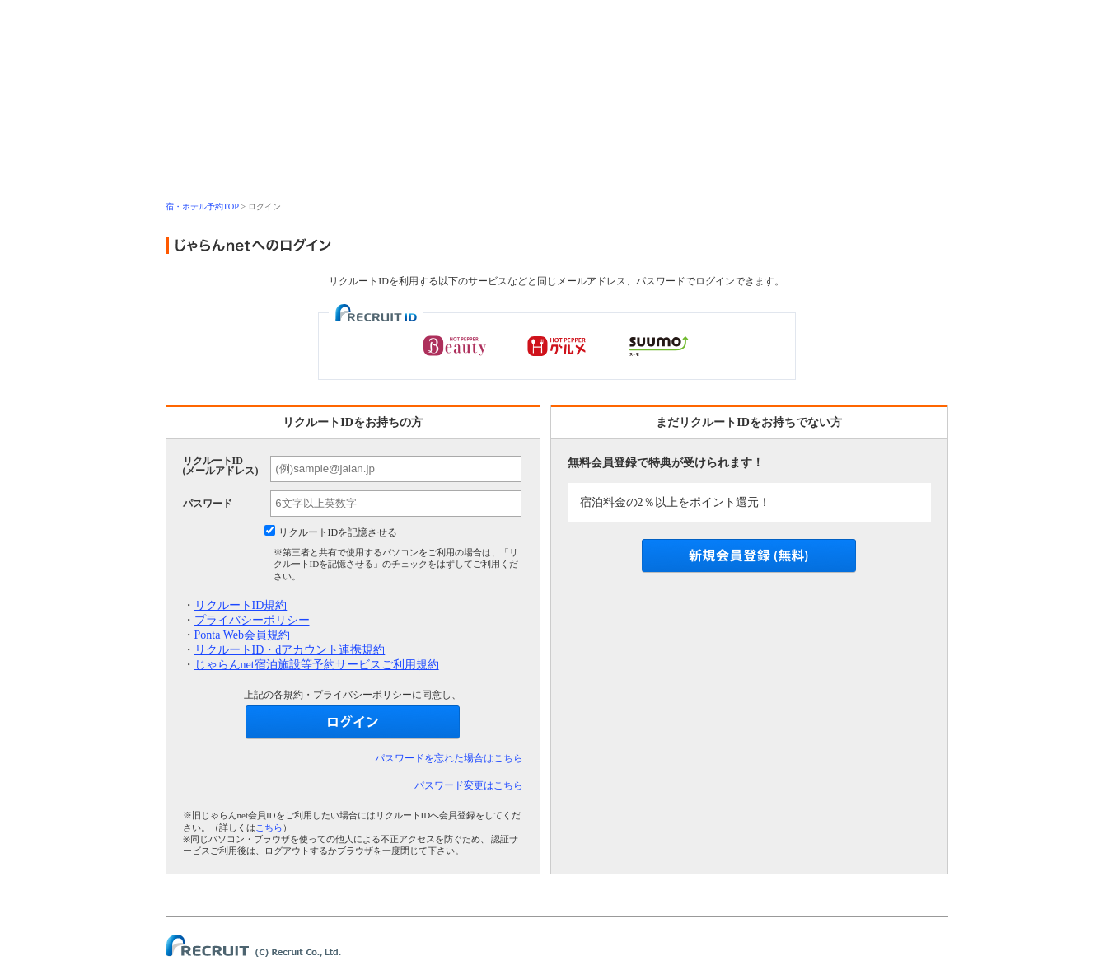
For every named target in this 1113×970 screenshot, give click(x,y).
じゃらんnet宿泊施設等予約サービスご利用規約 (316, 664)
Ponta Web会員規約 (242, 635)
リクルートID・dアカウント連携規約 (290, 650)
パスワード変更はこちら (468, 785)
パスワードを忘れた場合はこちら (449, 758)
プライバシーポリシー (252, 620)
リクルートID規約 (241, 605)
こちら (269, 827)
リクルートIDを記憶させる (338, 532)
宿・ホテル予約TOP (202, 206)
